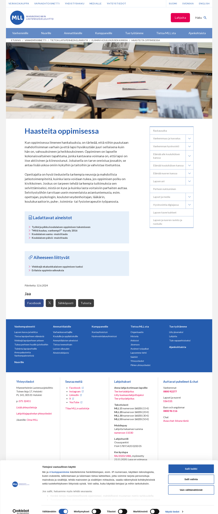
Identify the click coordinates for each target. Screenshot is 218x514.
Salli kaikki (191, 464)
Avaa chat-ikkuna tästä (176, 420)
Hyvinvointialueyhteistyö (104, 336)
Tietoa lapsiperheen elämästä (69, 40)
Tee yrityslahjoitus (124, 398)
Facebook (34, 303)
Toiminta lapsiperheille (25, 348)
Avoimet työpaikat (140, 348)
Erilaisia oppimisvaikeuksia (48, 270)
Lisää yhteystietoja (26, 407)
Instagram (75, 391)
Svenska (188, 3)
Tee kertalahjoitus (124, 391)
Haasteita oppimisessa (145, 40)
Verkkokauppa (19, 3)
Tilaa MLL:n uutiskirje (77, 408)
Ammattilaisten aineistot (65, 340)
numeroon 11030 (123, 432)
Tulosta (86, 303)
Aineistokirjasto (61, 352)
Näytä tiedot (172, 507)
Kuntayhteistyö (100, 332)
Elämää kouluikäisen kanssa (110, 40)
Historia (134, 336)
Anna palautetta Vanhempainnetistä (24, 354)
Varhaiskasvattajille (62, 332)
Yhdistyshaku (74, 3)
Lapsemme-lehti (139, 352)
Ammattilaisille (62, 326)
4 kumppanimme (59, 468)
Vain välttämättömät (191, 486)
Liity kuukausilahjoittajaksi (129, 394)
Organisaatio (137, 332)
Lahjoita (180, 17)
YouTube (74, 402)
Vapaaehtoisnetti (47, 3)
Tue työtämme (178, 326)
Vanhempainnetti (35, 40)
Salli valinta (191, 475)
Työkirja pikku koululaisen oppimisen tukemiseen (61, 226)
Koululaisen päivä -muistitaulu (50, 237)
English (204, 3)
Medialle (96, 3)
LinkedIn (74, 394)
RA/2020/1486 (122, 455)
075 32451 (25, 401)
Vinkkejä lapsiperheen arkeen (29, 340)
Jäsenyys (135, 344)
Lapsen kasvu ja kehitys (26, 332)
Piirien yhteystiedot (140, 365)
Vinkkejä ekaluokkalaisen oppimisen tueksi (57, 266)
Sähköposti (65, 303)
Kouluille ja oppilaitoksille (65, 336)
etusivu (16, 40)
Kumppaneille (100, 326)
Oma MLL (32, 419)
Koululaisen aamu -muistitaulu (50, 233)
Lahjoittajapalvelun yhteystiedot (34, 413)
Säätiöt (134, 356)
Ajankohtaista (177, 346)
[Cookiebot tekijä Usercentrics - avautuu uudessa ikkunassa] (21, 507)
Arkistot (135, 340)
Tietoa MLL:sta (140, 326)
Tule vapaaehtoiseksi (179, 340)
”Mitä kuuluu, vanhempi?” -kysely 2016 (54, 230)
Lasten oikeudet (61, 348)
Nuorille (19, 362)
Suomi (173, 3)
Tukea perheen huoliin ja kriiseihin (31, 344)
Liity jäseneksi (176, 332)
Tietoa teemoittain (62, 344)
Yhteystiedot (116, 3)
